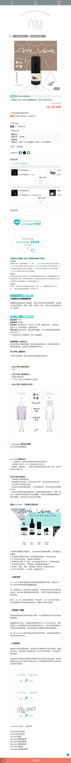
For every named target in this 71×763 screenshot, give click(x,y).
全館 (12, 116)
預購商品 (14, 96)
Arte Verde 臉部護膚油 (18, 446)
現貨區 (38, 335)
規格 (12, 126)
